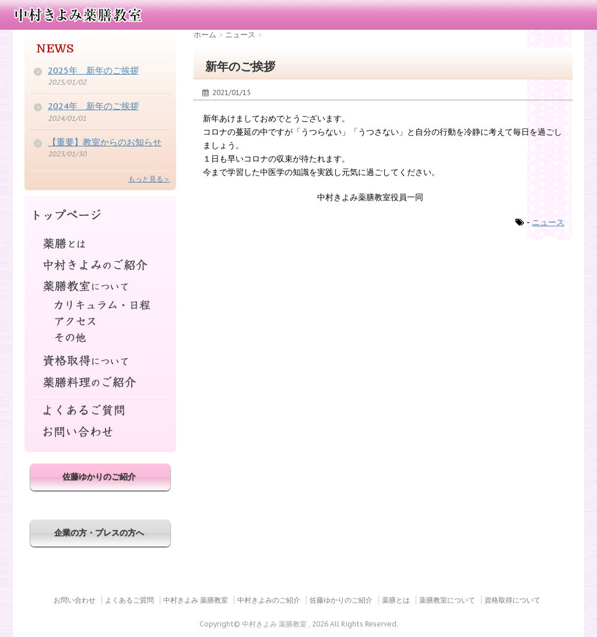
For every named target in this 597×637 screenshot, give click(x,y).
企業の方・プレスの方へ (99, 532)
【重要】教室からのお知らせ (104, 142)
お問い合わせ (100, 432)
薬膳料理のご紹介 (100, 383)
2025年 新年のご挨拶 (93, 70)
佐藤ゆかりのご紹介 (99, 476)
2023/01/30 (67, 153)
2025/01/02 (67, 82)
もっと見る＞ (149, 178)
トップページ (100, 215)
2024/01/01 (67, 118)
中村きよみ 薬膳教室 (195, 600)
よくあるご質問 (100, 405)
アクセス (100, 324)
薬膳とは (100, 238)
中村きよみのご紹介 (100, 265)
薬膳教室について (100, 287)
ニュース (548, 222)
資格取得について (100, 361)
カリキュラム (100, 308)
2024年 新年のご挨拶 (93, 105)
